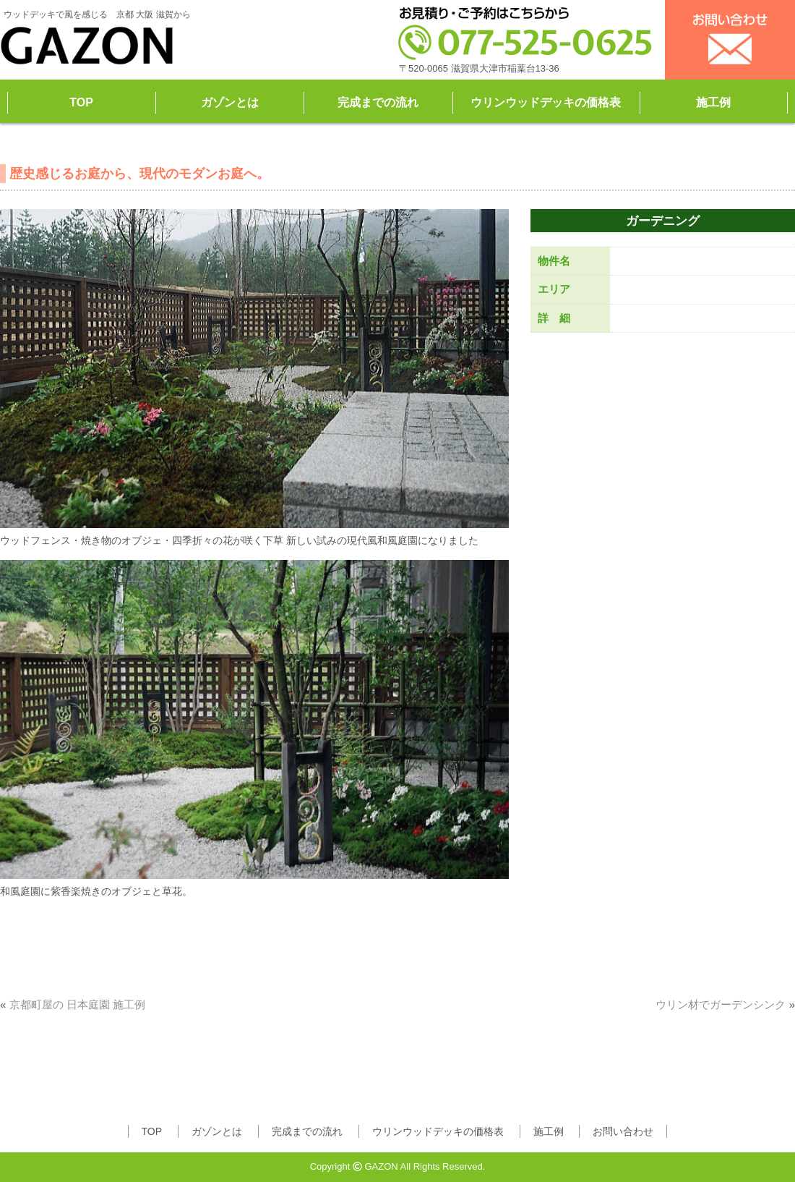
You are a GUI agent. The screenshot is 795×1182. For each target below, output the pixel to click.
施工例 (713, 102)
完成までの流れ (378, 102)
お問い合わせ (623, 1131)
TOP (81, 102)
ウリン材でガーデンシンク (721, 1004)
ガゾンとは (230, 102)
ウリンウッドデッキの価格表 (545, 102)
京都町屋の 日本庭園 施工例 (77, 1004)
